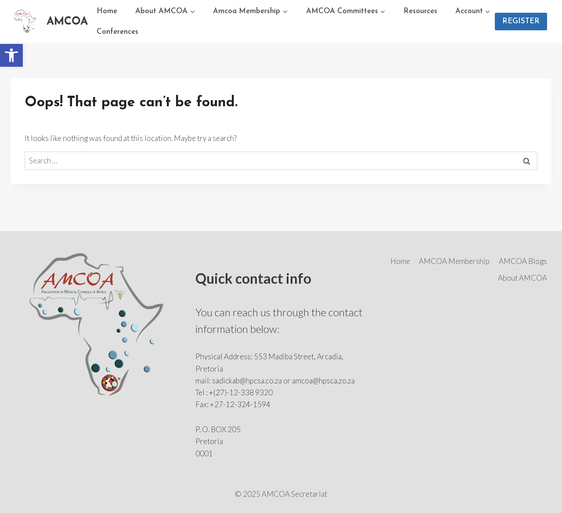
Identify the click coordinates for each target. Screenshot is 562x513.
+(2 (214, 392)
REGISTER (521, 21)
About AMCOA (522, 277)
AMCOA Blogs (523, 261)
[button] (11, 55)
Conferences (117, 32)
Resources (420, 11)
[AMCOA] (49, 21)
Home (107, 11)
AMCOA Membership (454, 261)
